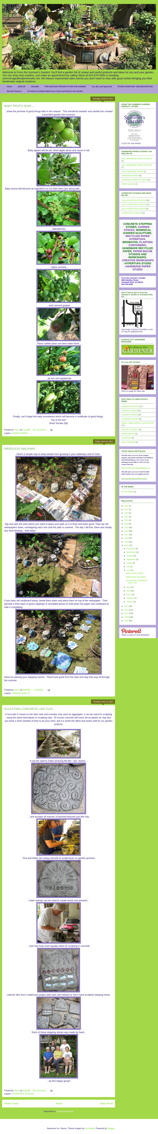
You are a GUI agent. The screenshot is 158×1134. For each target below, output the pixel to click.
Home (9, 86)
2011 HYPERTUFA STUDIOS (133, 204)
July (128, 566)
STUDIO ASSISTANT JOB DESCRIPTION (135, 86)
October (130, 556)
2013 (126, 606)
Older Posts (106, 1103)
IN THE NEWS (127, 492)
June (128, 570)
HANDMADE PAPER (130, 176)
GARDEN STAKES (129, 411)
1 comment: (38, 690)
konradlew (89, 1128)
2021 (126, 520)
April (128, 591)
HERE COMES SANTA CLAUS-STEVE (137, 423)
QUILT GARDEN (128, 442)
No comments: (40, 430)
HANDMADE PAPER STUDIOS (134, 180)
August (129, 563)
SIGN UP (21, 86)
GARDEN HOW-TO (21, 693)
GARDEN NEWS (20, 433)
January (130, 602)
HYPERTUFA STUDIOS (23, 1094)
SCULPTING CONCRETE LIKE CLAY (28, 708)
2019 (126, 527)
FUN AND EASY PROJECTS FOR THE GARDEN (65, 86)
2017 (126, 535)
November (130, 552)
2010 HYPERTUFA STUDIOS (133, 200)
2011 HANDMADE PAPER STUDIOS (136, 165)
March (129, 594)
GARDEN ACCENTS (130, 406)
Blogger (110, 1128)
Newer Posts (11, 1103)
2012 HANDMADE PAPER (132, 171)
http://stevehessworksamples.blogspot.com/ (135, 468)
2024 (126, 509)
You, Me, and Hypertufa (102, 86)
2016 (126, 538)
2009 (126, 621)
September (131, 559)
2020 (126, 524)
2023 (126, 513)
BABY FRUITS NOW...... (20, 106)
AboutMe (35, 86)
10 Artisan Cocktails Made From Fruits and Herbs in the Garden (55, 91)
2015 (126, 542)
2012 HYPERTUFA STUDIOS (133, 209)
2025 (126, 506)
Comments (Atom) (65, 1111)
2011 (126, 613)
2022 (126, 517)
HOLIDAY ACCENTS (130, 430)
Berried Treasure (14, 91)
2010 (126, 617)
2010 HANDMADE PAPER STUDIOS (136, 159)
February (130, 598)
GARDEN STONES (129, 415)
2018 (126, 531)
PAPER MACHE (128, 184)
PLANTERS (126, 438)
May (128, 587)
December (130, 549)
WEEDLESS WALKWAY (20, 448)
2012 (126, 610)
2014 (126, 545)
